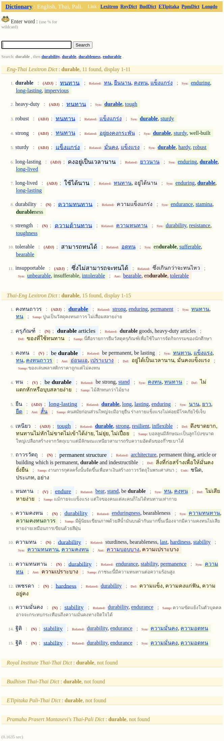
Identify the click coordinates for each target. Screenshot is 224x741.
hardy (184, 147)
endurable (112, 56)
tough (131, 104)
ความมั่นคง (164, 628)
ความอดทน (194, 628)
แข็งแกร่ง (161, 83)
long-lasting (28, 90)
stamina (204, 204)
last (163, 542)
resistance (199, 225)
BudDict (147, 6)
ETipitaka (169, 6)
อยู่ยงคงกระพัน (117, 133)
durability (50, 56)
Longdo (209, 6)
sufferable (190, 246)
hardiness (180, 542)
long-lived (27, 169)
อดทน (128, 246)
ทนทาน (70, 82)
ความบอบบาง (123, 550)
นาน (194, 404)
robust (199, 147)
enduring (200, 83)
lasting (141, 404)
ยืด (19, 411)
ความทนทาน (75, 204)
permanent (161, 309)
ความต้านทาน (73, 225)
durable (69, 56)
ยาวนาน (150, 162)
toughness (26, 233)
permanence (174, 564)
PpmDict (190, 6)
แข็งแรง (130, 147)
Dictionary (18, 6)
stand (124, 382)
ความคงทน (75, 550)
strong (119, 309)
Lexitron (109, 6)
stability (202, 542)
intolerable (93, 275)
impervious (57, 90)
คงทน (141, 83)
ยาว (206, 404)
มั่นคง (111, 147)
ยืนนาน (122, 83)
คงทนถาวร (39, 360)
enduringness (126, 513)
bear (100, 491)
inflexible (162, 426)
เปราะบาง (102, 360)
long (127, 404)
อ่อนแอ (79, 360)
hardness (66, 585)
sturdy (167, 118)
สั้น (44, 411)
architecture (144, 454)
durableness (90, 56)
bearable (25, 254)
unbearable (39, 275)
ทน (107, 83)
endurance (182, 204)
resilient (140, 426)
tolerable (179, 275)
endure (63, 491)
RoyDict (128, 6)
